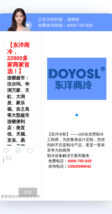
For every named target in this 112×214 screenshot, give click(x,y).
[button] (77, 115)
